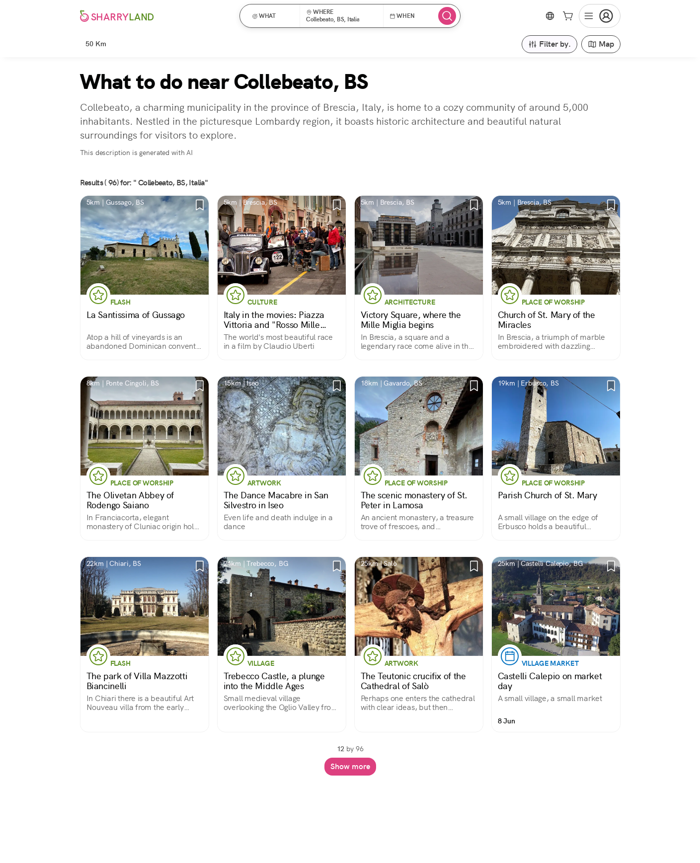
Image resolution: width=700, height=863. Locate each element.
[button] (273, 15)
